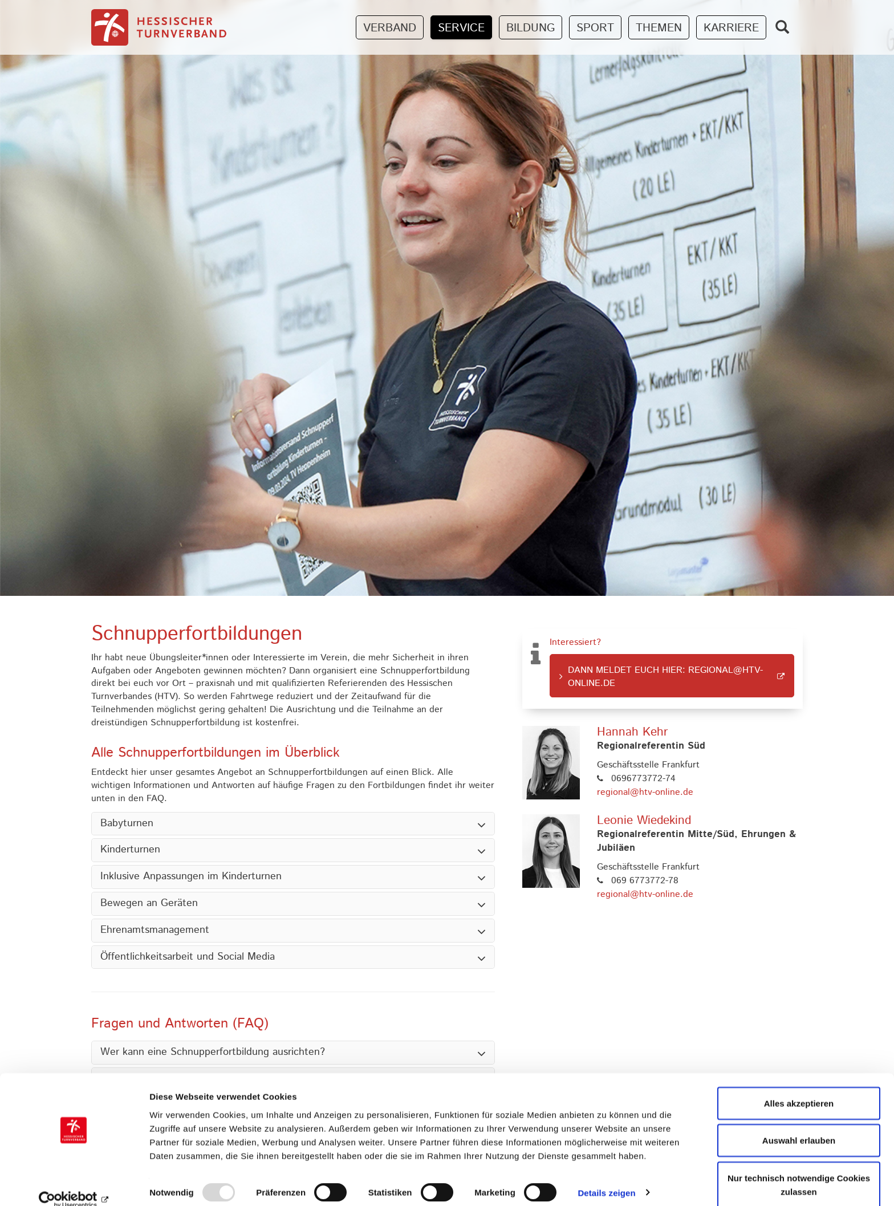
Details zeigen (606, 1176)
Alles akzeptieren (799, 1087)
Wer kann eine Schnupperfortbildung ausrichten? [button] (212, 1052)
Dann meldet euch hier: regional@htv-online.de (665, 677)
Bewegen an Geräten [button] (149, 903)
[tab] (293, 824)
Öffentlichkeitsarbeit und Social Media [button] (187, 957)
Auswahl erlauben (798, 1125)
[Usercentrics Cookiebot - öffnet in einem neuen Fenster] (74, 1183)
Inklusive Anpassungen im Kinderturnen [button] (191, 877)
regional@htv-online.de (645, 792)
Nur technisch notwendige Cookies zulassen (799, 1168)
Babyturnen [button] (126, 824)
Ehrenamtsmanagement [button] (154, 930)
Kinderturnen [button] (130, 850)
